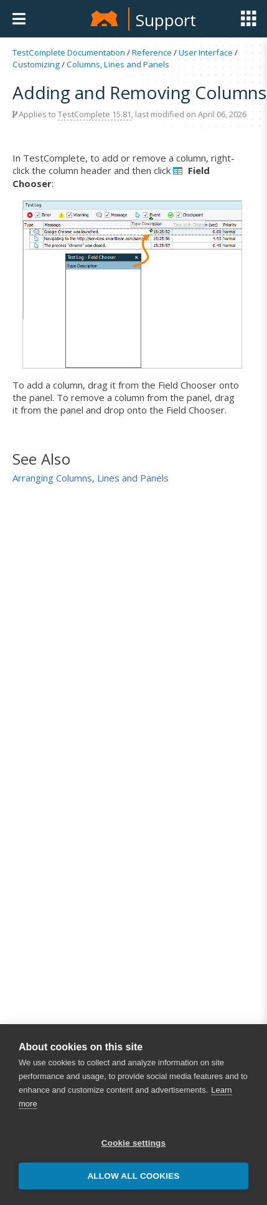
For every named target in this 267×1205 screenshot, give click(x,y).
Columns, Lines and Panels (118, 64)
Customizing (36, 64)
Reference (152, 52)
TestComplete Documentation (68, 52)
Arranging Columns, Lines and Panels (90, 478)
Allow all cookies (133, 1176)
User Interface (206, 52)
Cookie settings (133, 1143)
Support (166, 20)
